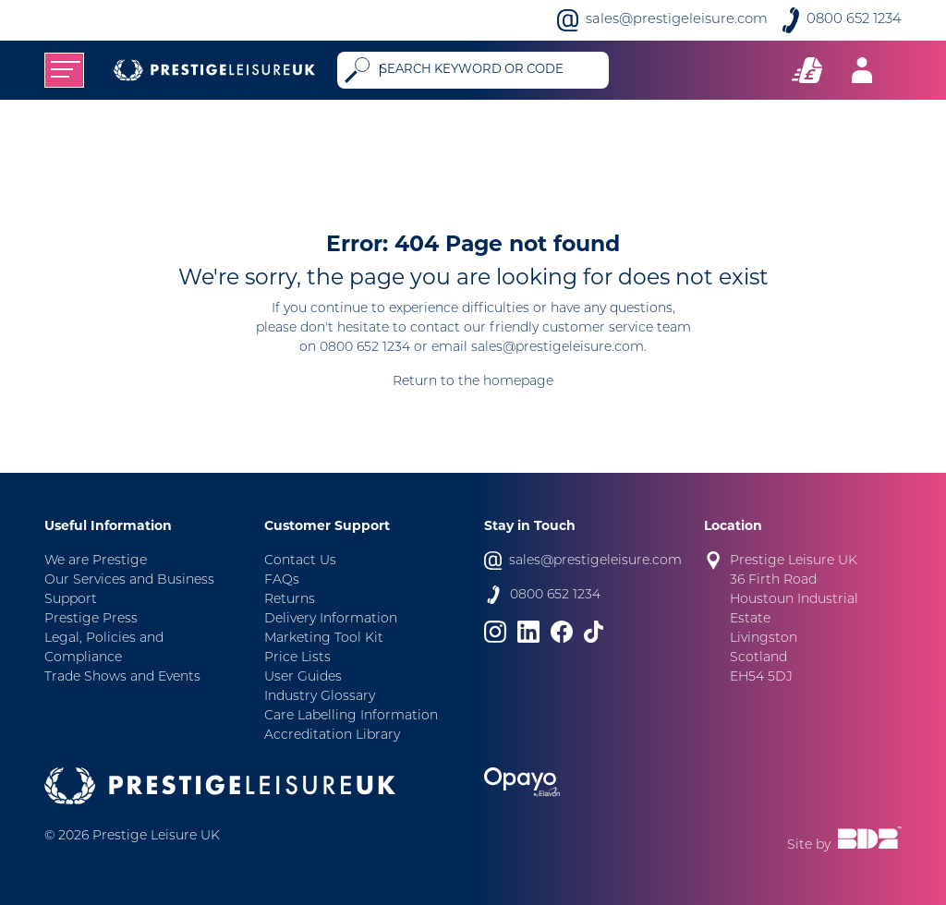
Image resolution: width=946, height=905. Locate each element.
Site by (844, 839)
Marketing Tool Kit (323, 639)
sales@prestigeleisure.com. (559, 348)
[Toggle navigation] (64, 70)
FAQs (281, 580)
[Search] (490, 70)
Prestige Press (91, 619)
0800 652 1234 (854, 20)
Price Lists (297, 658)
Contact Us (300, 561)
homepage (518, 382)
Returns (289, 600)
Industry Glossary (319, 697)
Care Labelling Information (351, 716)
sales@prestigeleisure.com (677, 20)
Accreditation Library (332, 735)
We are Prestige (95, 561)
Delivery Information (330, 619)
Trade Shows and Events (122, 677)
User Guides (303, 677)
